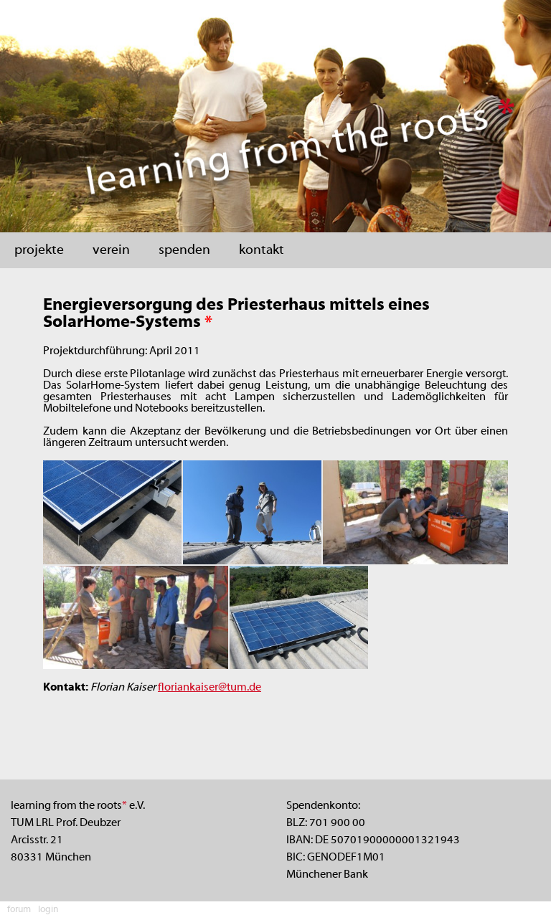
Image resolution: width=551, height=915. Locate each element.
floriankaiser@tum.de (209, 687)
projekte (39, 250)
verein (111, 250)
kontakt (261, 250)
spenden (184, 250)
